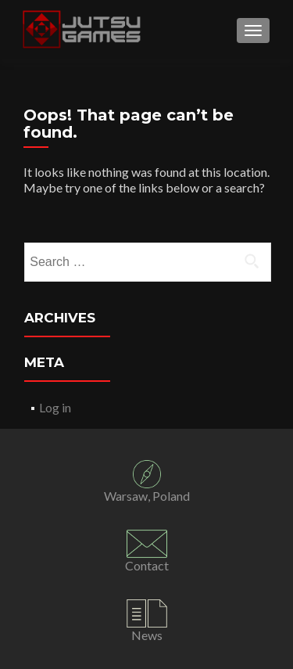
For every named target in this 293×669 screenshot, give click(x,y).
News (147, 635)
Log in (55, 407)
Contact (147, 565)
